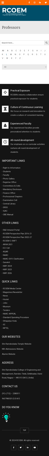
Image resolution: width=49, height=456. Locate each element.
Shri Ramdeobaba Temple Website (16, 344)
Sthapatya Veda (10, 321)
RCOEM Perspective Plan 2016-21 (17, 233)
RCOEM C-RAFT (10, 241)
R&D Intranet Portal (11, 230)
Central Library (9, 204)
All (3, 50)
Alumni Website (8, 354)
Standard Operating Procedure (16, 317)
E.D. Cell (6, 248)
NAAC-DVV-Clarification (13, 258)
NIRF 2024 (7, 266)
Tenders (6, 310)
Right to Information (11, 168)
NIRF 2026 (7, 273)
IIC (4, 324)
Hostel (6, 299)
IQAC (5, 211)
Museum (6, 306)
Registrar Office (9, 182)
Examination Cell (10, 200)
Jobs (5, 303)
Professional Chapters (12, 196)
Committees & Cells (11, 186)
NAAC (5, 255)
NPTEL (6, 328)
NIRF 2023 (7, 269)
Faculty (6, 175)
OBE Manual (8, 214)
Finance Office (9, 193)
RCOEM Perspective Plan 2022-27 (17, 237)
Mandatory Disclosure (12, 189)
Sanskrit (6, 262)
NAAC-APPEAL (9, 314)
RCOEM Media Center (12, 288)
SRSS (5, 207)
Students (7, 171)
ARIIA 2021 (8, 244)
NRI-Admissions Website (12, 349)
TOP (24, 430)
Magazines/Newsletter (12, 292)
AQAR (5, 251)
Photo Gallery (9, 178)
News (5, 296)
